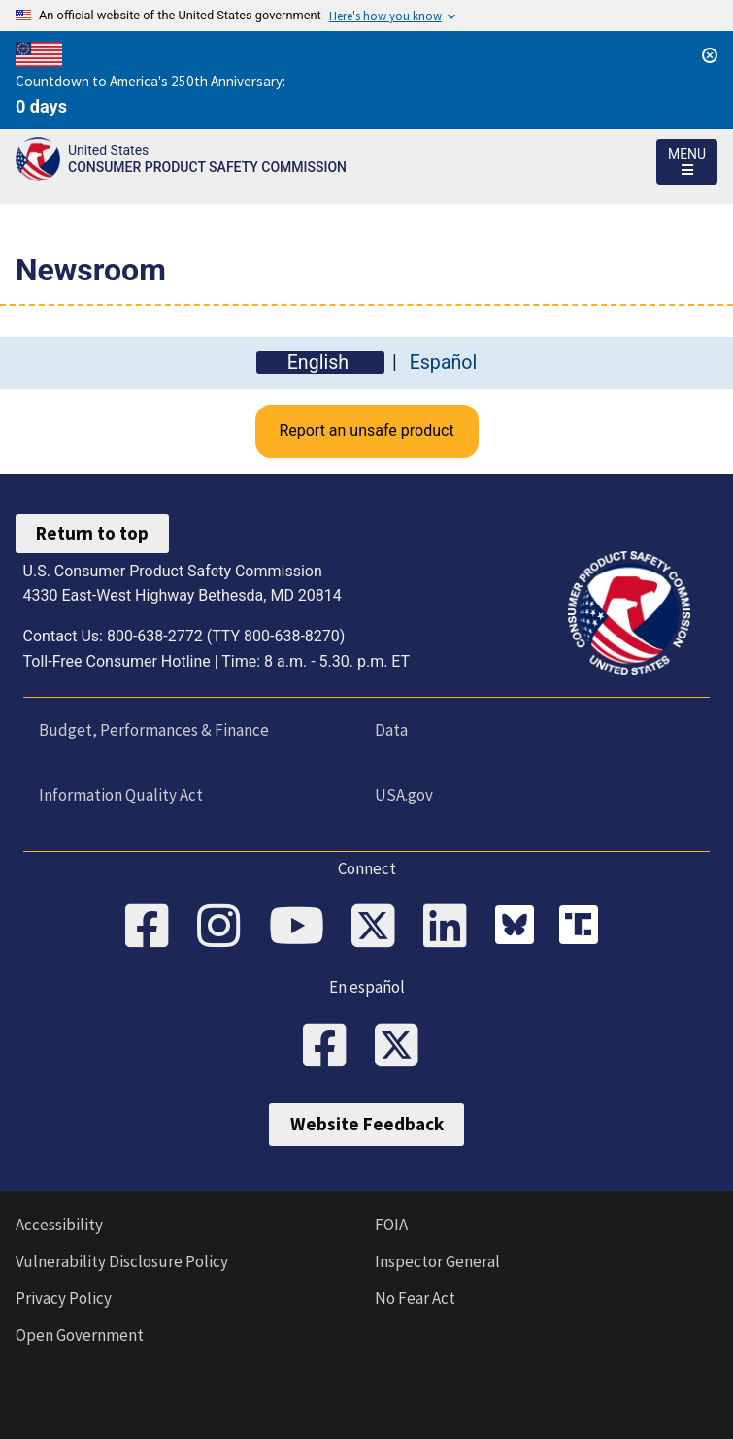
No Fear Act (415, 1298)
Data (391, 729)
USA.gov (404, 794)
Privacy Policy (64, 1298)
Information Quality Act (121, 794)
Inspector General (437, 1261)
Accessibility (59, 1224)
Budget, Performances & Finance (154, 729)
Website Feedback (367, 1123)
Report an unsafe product (366, 430)
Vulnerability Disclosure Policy (122, 1261)
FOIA (391, 1224)
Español (444, 362)
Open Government (80, 1335)
